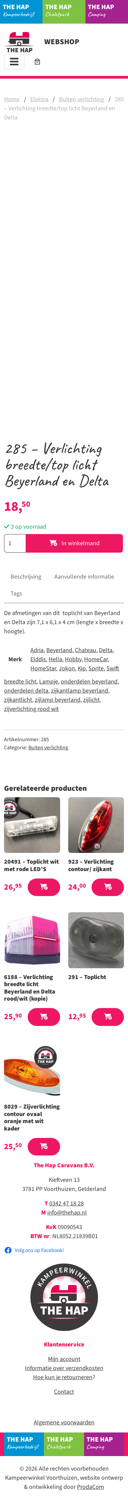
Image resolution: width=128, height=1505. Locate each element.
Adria (37, 650)
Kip (82, 668)
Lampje (48, 681)
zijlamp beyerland (57, 700)
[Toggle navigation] (14, 61)
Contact (64, 1392)
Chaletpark (65, 10)
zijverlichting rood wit (31, 709)
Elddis (38, 659)
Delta (105, 650)
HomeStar (43, 668)
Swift (112, 668)
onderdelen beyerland (89, 681)
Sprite (96, 668)
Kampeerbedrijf (23, 10)
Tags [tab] (16, 593)
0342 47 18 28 (66, 1203)
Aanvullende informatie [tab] (84, 577)
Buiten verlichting (81, 99)
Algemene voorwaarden (64, 1422)
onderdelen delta (26, 691)
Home (12, 99)
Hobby (73, 659)
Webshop (41, 41)
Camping (108, 10)
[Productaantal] (15, 543)
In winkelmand (74, 543)
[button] (44, 887)
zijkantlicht (18, 700)
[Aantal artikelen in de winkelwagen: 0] (37, 61)
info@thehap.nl (67, 1212)
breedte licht (20, 681)
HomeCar (96, 659)
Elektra (39, 99)
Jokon (67, 668)
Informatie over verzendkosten (64, 1368)
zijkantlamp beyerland (79, 691)
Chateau (85, 650)
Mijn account (64, 1359)
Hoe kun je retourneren (63, 1377)
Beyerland (59, 650)
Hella (55, 659)
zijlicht (91, 700)
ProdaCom (90, 1487)
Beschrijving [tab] (25, 577)
